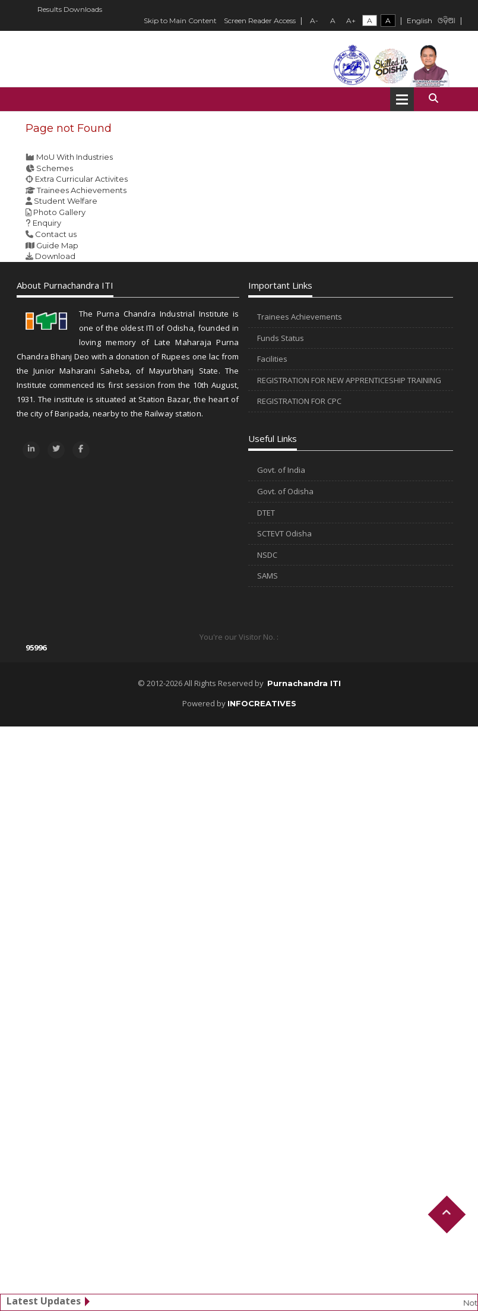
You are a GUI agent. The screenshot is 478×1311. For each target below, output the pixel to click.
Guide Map (57, 245)
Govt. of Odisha (285, 491)
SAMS (267, 575)
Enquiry (47, 223)
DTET (266, 512)
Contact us (56, 234)
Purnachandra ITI (304, 683)
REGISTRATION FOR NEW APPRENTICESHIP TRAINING (349, 380)
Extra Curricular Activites (81, 179)
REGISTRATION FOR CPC (299, 401)
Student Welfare (65, 201)
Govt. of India (281, 470)
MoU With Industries (74, 157)
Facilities (272, 358)
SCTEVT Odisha (284, 533)
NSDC (267, 554)
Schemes (54, 168)
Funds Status (280, 338)
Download (55, 256)
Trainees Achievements (81, 190)
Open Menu (402, 99)
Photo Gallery (59, 212)
